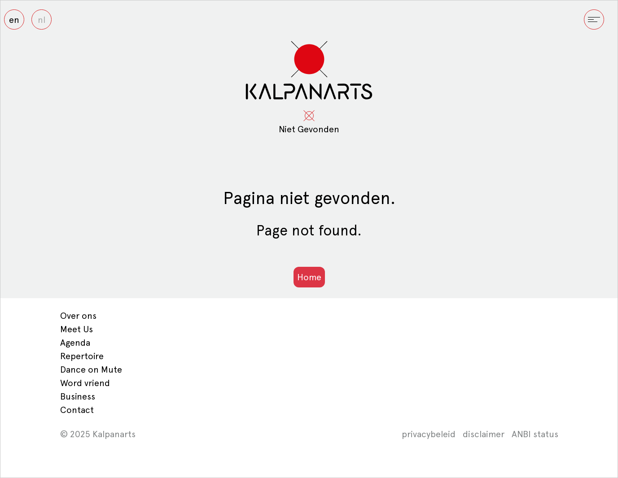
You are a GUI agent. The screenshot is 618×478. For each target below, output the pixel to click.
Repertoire (82, 356)
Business (77, 396)
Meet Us (76, 329)
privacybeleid (429, 434)
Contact (77, 409)
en (14, 19)
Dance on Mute (91, 369)
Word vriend (85, 383)
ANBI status (535, 434)
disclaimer (483, 434)
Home (309, 277)
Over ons (78, 315)
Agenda (75, 342)
